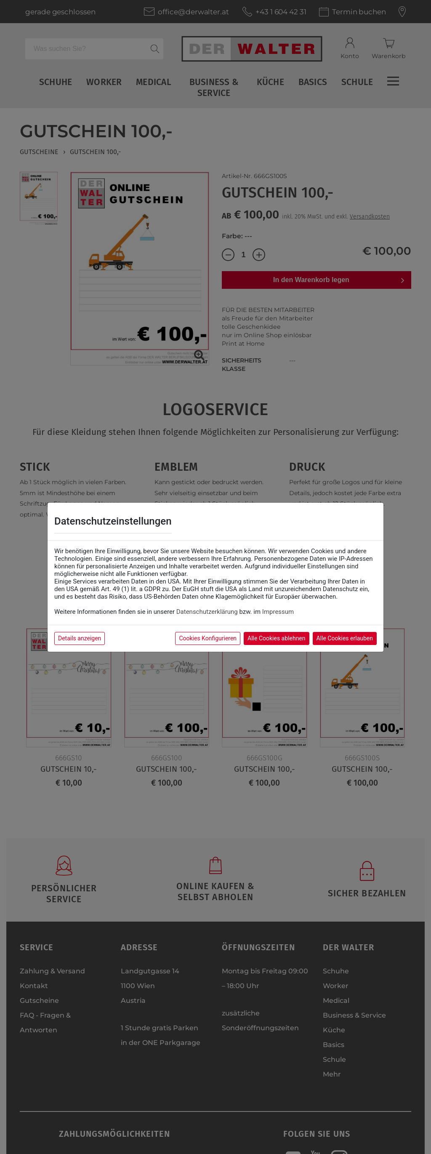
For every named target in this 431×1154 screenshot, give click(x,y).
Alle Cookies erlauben (345, 638)
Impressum (278, 612)
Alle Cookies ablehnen (276, 638)
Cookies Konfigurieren (208, 638)
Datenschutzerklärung (207, 612)
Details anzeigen (79, 638)
